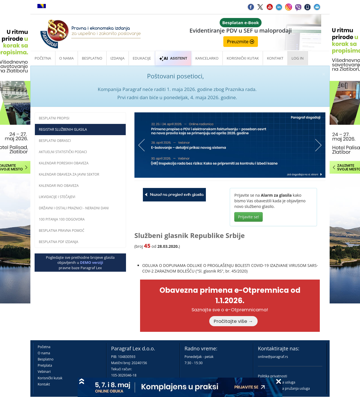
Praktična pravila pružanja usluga (284, 388)
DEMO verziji (91, 262)
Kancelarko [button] (206, 58)
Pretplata (45, 365)
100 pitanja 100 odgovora (62, 219)
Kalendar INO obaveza (59, 185)
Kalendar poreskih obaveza (64, 163)
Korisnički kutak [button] (243, 58)
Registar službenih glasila (63, 129)
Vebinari (44, 371)
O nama (66, 58)
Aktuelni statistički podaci (63, 151)
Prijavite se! (248, 216)
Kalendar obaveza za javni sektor (69, 174)
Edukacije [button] (142, 58)
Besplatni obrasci (55, 140)
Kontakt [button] (275, 58)
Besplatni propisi (54, 118)
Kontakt (44, 384)
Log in (298, 58)
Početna (43, 58)
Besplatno (92, 58)
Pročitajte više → (233, 321)
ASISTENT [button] (173, 58)
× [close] (323, 74)
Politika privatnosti (272, 376)
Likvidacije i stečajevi (57, 196)
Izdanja (118, 58)
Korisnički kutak (50, 378)
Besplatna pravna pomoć (61, 230)
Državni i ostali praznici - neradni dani (74, 208)
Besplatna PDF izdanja (58, 241)
